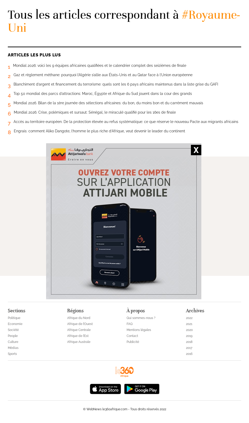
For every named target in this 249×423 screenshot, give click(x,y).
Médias (13, 348)
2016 (189, 354)
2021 (189, 324)
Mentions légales (139, 330)
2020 (189, 330)
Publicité (133, 342)
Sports (12, 354)
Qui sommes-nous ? (141, 318)
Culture (13, 342)
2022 (189, 318)
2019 (189, 336)
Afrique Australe (78, 342)
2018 (189, 342)
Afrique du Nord (78, 318)
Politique (14, 318)
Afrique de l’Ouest (80, 324)
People (13, 336)
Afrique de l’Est (78, 336)
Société (13, 330)
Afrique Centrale (79, 330)
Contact (132, 336)
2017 (189, 348)
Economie (15, 324)
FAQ (130, 324)
